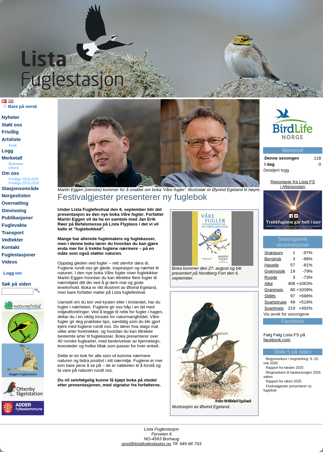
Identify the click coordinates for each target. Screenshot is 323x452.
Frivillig (10, 132)
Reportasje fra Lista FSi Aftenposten (293, 184)
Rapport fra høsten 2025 (284, 367)
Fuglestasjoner (18, 254)
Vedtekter (12, 239)
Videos (9, 262)
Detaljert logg (276, 170)
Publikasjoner (17, 217)
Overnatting (15, 203)
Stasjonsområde (20, 188)
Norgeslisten (16, 195)
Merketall (12, 158)
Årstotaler (15, 164)
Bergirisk (272, 258)
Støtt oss (12, 124)
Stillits (270, 295)
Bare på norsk (20, 106)
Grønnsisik (274, 271)
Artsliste (11, 139)
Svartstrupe (275, 302)
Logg (7, 150)
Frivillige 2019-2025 (23, 179)
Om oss (10, 173)
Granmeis (273, 289)
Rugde (270, 277)
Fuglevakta (14, 225)
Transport (13, 232)
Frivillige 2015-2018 (23, 183)
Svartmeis (274, 308)
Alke (268, 283)
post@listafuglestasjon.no (146, 443)
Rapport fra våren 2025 (284, 381)
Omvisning (14, 210)
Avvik (12, 145)
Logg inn (12, 273)
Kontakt (11, 247)
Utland (13, 168)
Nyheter (11, 117)
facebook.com (276, 339)
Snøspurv (273, 252)
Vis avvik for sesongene (286, 314)
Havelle (271, 265)
